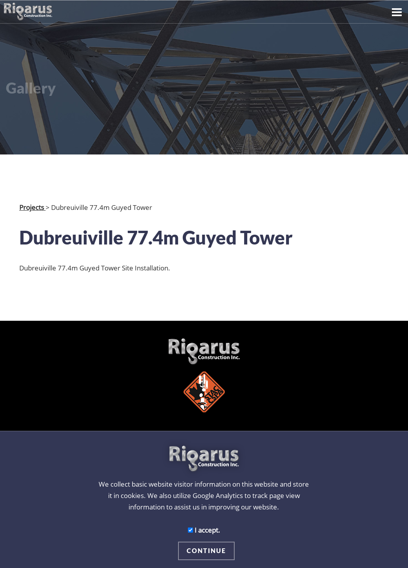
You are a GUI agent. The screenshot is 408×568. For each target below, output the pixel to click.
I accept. (204, 530)
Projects (32, 207)
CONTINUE (206, 550)
